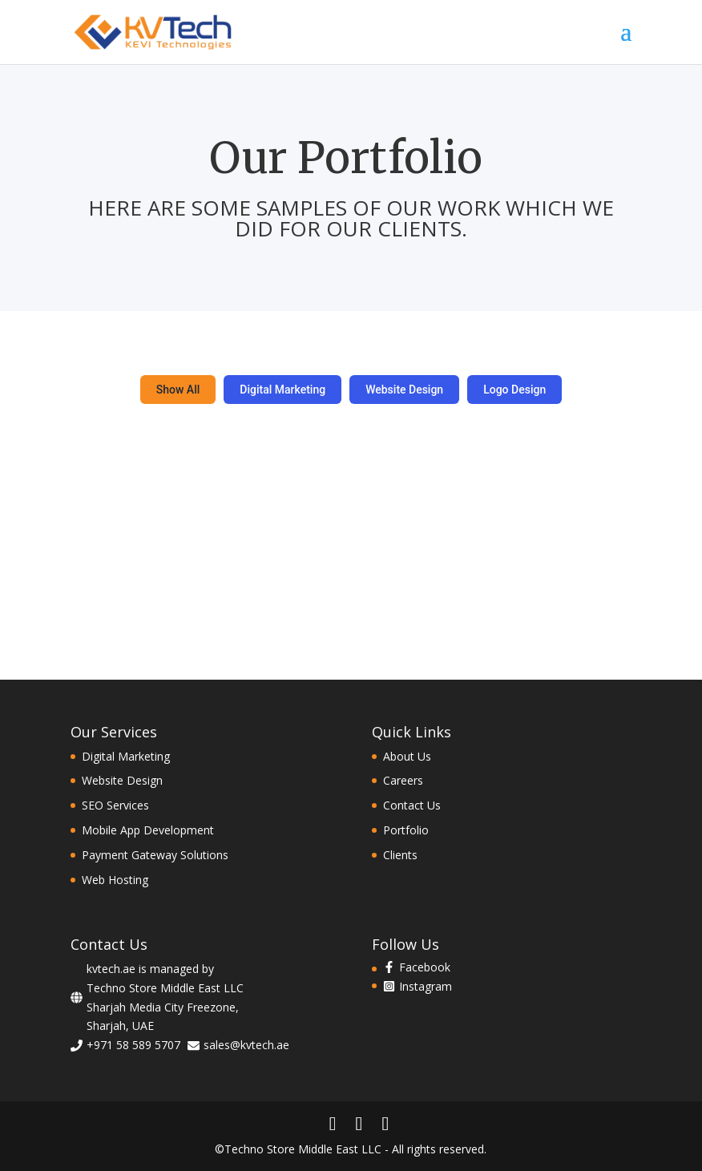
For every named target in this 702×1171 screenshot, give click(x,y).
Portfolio (406, 830)
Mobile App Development (148, 830)
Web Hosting (115, 879)
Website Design (404, 389)
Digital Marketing (282, 389)
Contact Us (412, 805)
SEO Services (115, 805)
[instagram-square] (417, 986)
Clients (400, 854)
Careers (403, 780)
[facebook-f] (416, 967)
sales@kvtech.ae (246, 1044)
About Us (407, 756)
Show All (178, 389)
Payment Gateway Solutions (155, 854)
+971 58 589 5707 (133, 1044)
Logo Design (514, 389)
